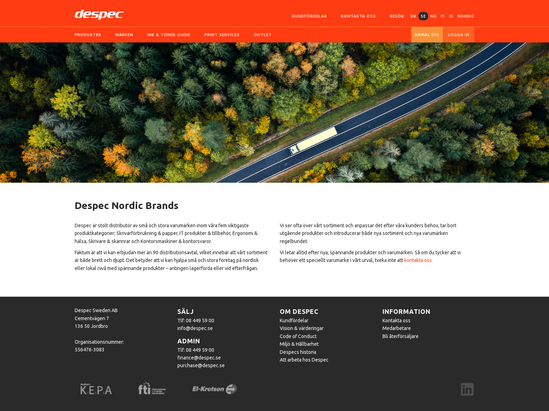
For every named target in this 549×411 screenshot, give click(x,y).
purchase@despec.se (201, 365)
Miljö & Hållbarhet (299, 344)
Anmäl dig (427, 35)
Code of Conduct (298, 336)
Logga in (458, 35)
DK (413, 16)
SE (423, 16)
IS (451, 16)
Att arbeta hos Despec (304, 360)
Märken (124, 35)
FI (443, 16)
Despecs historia (298, 352)
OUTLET (263, 35)
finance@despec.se (199, 358)
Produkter (88, 35)
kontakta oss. (418, 260)
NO (433, 16)
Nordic (466, 16)
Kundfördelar (309, 16)
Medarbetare (396, 328)
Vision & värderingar (302, 328)
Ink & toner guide (168, 35)
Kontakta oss (358, 16)
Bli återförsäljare (400, 336)
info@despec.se (195, 328)
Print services (222, 35)
